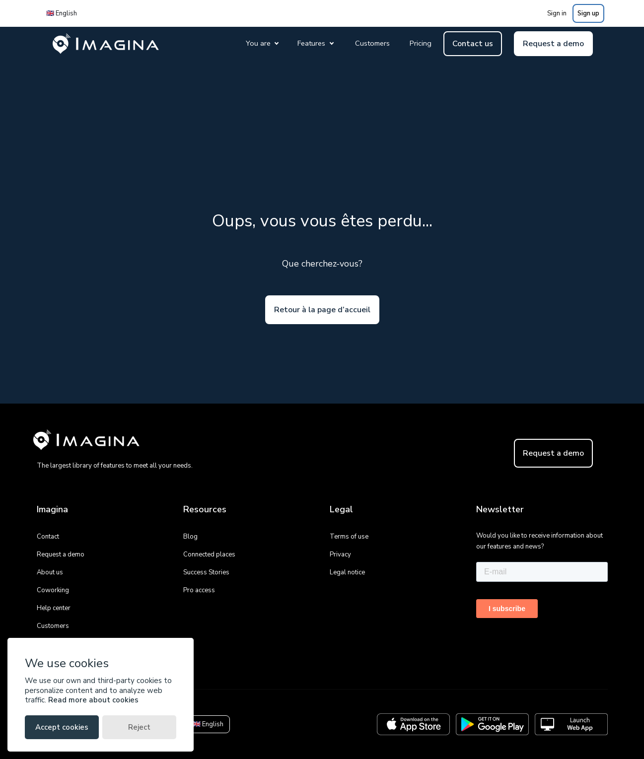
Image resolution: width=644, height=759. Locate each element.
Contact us (472, 43)
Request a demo (553, 43)
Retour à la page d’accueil (322, 309)
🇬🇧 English (61, 13)
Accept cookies (61, 727)
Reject (139, 727)
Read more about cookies (93, 700)
